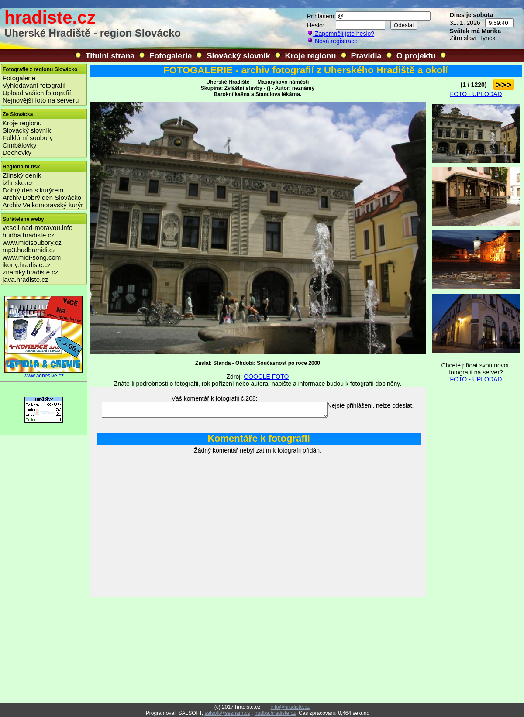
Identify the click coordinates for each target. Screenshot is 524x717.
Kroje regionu (310, 55)
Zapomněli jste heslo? (340, 33)
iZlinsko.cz (18, 182)
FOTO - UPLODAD (476, 93)
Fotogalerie (170, 55)
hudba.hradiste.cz (28, 235)
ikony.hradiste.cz (27, 264)
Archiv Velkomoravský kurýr (43, 205)
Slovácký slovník (238, 55)
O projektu (416, 55)
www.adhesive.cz (43, 373)
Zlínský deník (22, 175)
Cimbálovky (20, 145)
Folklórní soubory (28, 137)
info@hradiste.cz (290, 707)
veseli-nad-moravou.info (37, 227)
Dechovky (17, 152)
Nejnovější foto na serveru (41, 100)
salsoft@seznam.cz (227, 713)
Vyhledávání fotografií (34, 85)
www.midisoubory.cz (32, 242)
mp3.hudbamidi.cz (29, 250)
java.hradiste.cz (25, 279)
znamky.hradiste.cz (30, 272)
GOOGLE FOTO (266, 376)
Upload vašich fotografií (37, 92)
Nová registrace (332, 41)
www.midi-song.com (32, 257)
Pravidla (366, 55)
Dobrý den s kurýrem (33, 190)
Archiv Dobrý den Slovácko (42, 197)
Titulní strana (110, 55)
